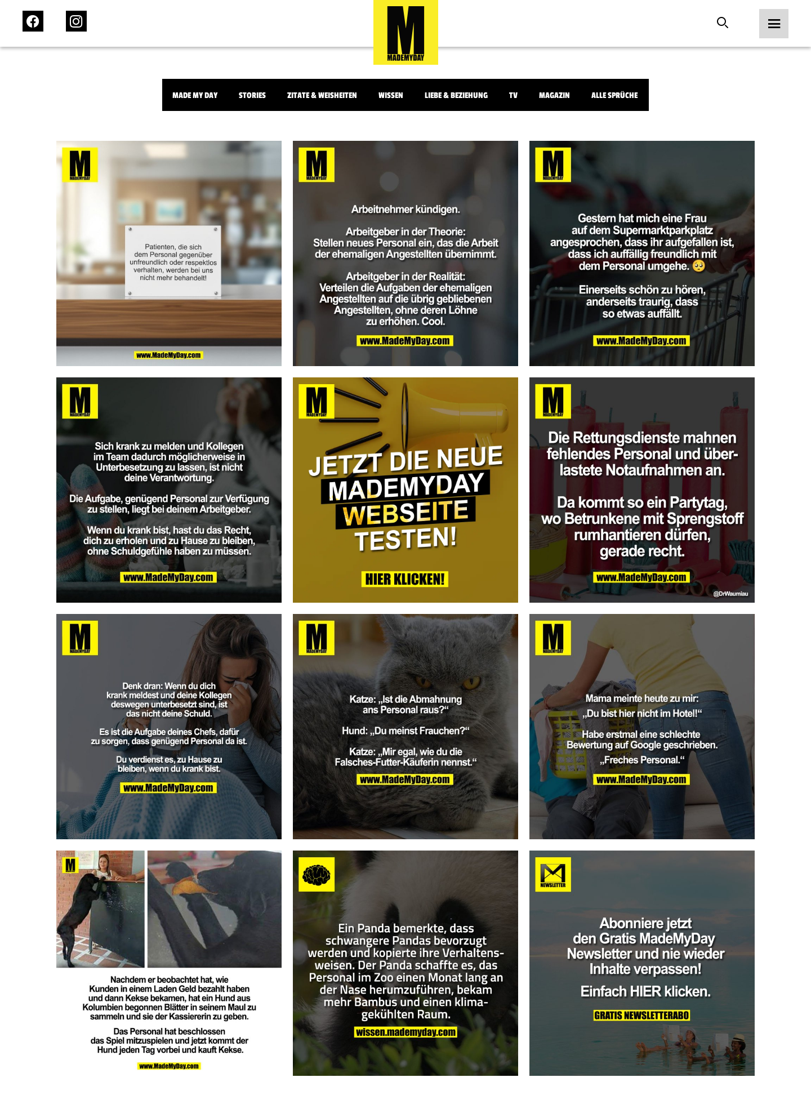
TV (513, 95)
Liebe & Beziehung (456, 95)
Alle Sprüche (614, 95)
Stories (252, 95)
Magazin (554, 95)
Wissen (390, 95)
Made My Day (194, 95)
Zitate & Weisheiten (322, 95)
